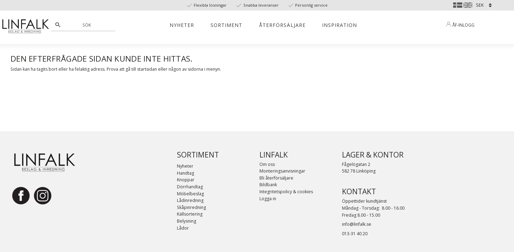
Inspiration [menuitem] (339, 25)
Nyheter (185, 166)
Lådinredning (190, 200)
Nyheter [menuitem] (182, 25)
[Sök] (58, 25)
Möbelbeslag (190, 194)
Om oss (267, 164)
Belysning (186, 221)
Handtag (185, 173)
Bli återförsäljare (276, 178)
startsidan (147, 69)
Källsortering (189, 214)
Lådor (183, 228)
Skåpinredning (191, 207)
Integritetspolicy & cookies (286, 192)
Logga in (267, 199)
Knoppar (185, 180)
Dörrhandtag (190, 187)
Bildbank (268, 185)
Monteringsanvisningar (282, 171)
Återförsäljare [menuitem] (282, 25)
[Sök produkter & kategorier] (87, 25)
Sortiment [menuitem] (226, 25)
